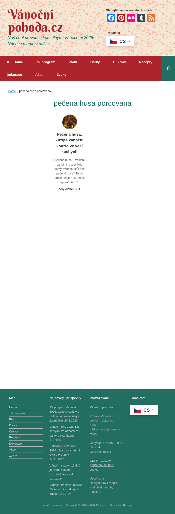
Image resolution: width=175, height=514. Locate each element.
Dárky (95, 62)
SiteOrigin (128, 505)
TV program (45, 62)
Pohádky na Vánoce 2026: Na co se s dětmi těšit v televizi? (64, 450)
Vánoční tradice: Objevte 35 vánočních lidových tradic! (65, 489)
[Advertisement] (27, 166)
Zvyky (61, 74)
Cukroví (119, 62)
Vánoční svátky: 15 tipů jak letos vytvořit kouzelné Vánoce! (64, 470)
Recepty (145, 62)
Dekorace (14, 74)
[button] (168, 68)
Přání (73, 62)
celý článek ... (69, 189)
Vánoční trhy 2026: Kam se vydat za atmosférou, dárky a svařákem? (65, 431)
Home (15, 62)
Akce (39, 74)
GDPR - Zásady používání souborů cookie (102, 465)
